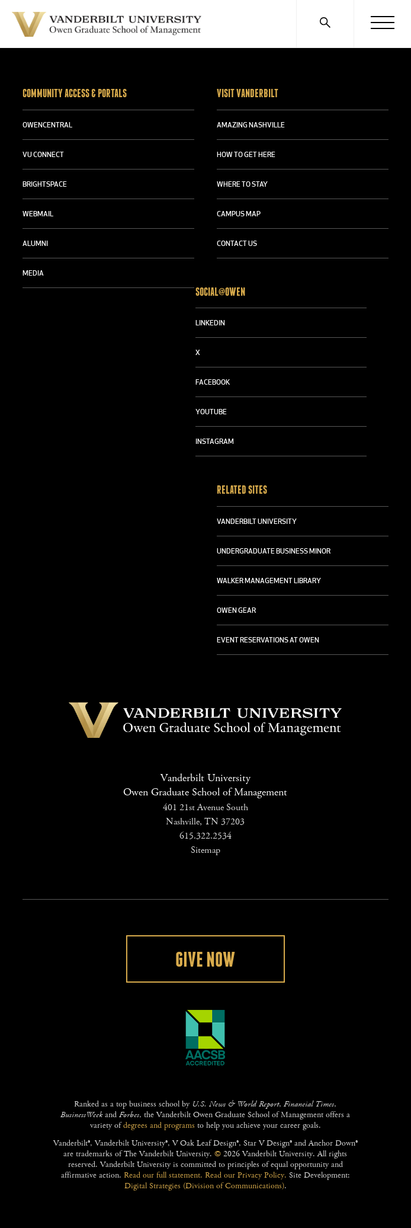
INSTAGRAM (214, 442)
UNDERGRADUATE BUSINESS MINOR (273, 551)
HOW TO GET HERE (246, 155)
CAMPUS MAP (239, 214)
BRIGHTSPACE (45, 184)
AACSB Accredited (205, 1038)
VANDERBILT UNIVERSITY (257, 522)
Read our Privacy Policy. (246, 1175)
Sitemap (205, 850)
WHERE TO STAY (242, 184)
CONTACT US (237, 244)
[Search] (325, 23)
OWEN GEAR (236, 611)
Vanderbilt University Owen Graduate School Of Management (106, 26)
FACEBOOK (212, 382)
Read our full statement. (163, 1175)
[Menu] (382, 23)
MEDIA (33, 273)
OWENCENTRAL (47, 125)
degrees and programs (159, 1125)
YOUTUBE (211, 412)
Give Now (205, 960)
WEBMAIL (38, 214)
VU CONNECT (43, 155)
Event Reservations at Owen (268, 640)
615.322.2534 (205, 836)
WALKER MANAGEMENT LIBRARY (269, 581)
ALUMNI (35, 244)
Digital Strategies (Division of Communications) (204, 1186)
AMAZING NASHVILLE (251, 125)
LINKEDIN (210, 323)
